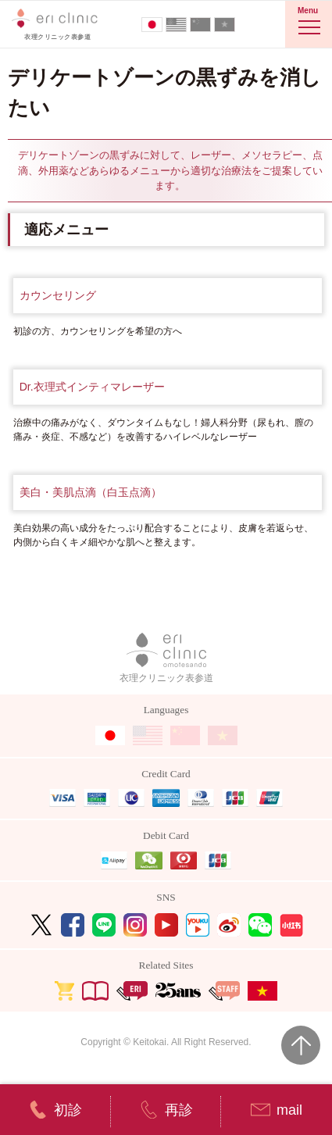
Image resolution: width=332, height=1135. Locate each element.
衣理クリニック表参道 (166, 658)
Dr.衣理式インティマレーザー (92, 386)
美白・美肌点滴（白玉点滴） (91, 492)
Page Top (300, 1045)
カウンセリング (58, 295)
